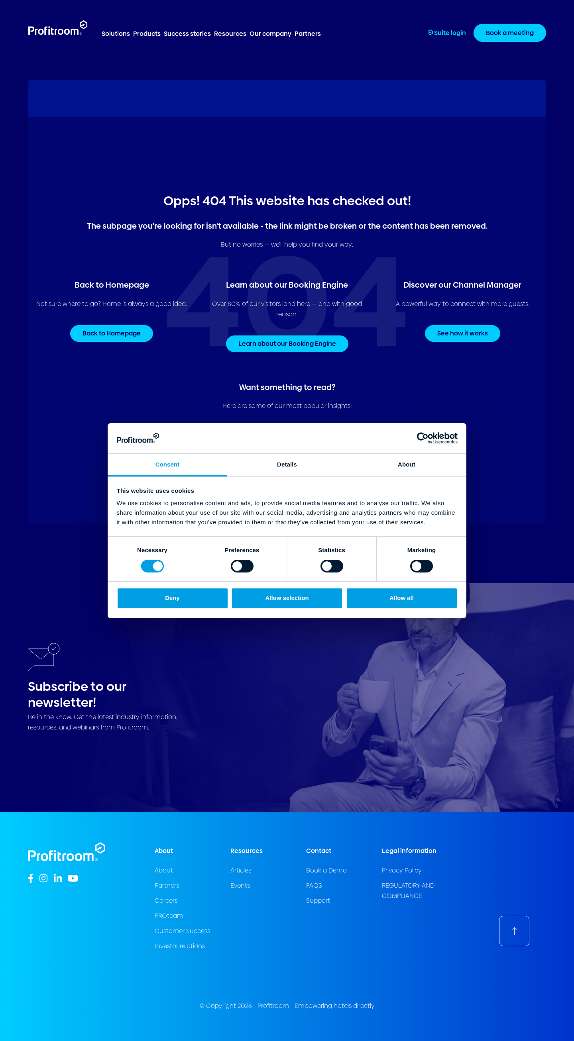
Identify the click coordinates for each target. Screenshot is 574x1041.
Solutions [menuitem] (116, 33)
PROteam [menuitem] (169, 915)
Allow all (401, 597)
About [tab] (406, 464)
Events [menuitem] (240, 885)
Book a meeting (510, 32)
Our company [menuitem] (270, 33)
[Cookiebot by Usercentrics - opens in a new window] (423, 438)
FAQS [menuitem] (314, 885)
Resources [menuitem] (230, 33)
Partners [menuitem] (308, 33)
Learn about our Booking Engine (287, 343)
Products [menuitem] (147, 33)
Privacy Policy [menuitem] (402, 870)
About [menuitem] (164, 870)
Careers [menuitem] (166, 900)
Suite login (447, 32)
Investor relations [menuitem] (180, 946)
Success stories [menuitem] (187, 33)
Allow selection (287, 597)
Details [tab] (287, 464)
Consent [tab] (167, 464)
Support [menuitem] (318, 900)
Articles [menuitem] (240, 870)
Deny (172, 597)
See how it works (462, 333)
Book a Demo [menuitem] (326, 870)
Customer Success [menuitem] (182, 930)
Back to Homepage (112, 333)
